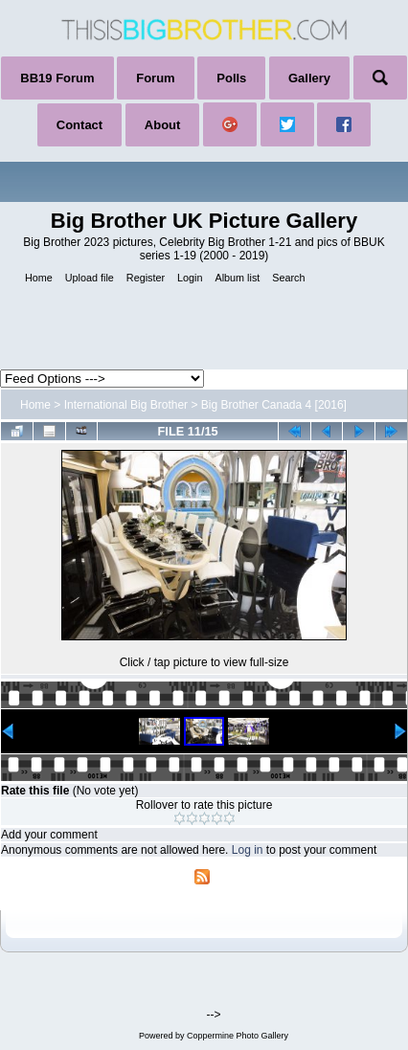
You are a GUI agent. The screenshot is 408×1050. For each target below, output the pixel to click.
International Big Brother (126, 405)
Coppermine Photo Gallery (237, 1035)
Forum (155, 78)
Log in (247, 850)
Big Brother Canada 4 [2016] (274, 405)
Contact (79, 125)
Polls (231, 78)
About (163, 125)
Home (35, 405)
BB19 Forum (57, 78)
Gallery (309, 78)
